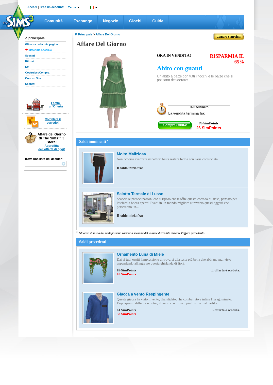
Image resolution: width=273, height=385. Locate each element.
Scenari (30, 55)
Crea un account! (52, 7)
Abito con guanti (180, 68)
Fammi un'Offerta (56, 104)
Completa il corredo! (53, 121)
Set (27, 66)
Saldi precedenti (92, 242)
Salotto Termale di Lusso (140, 194)
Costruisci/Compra (37, 72)
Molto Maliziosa (131, 154)
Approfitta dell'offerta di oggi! (51, 147)
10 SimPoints (126, 274)
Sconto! (30, 83)
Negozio (110, 21)
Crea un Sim (33, 78)
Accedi (32, 7)
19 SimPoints (178, 270)
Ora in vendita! (174, 55)
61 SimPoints (178, 310)
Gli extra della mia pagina (41, 44)
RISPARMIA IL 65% (227, 58)
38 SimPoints (126, 314)
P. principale (83, 34)
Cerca (72, 7)
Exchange (82, 21)
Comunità (54, 21)
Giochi (135, 21)
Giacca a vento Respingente (143, 294)
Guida (157, 21)
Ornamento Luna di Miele (140, 254)
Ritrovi (29, 61)
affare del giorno (108, 34)
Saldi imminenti (93, 141)
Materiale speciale (40, 49)
